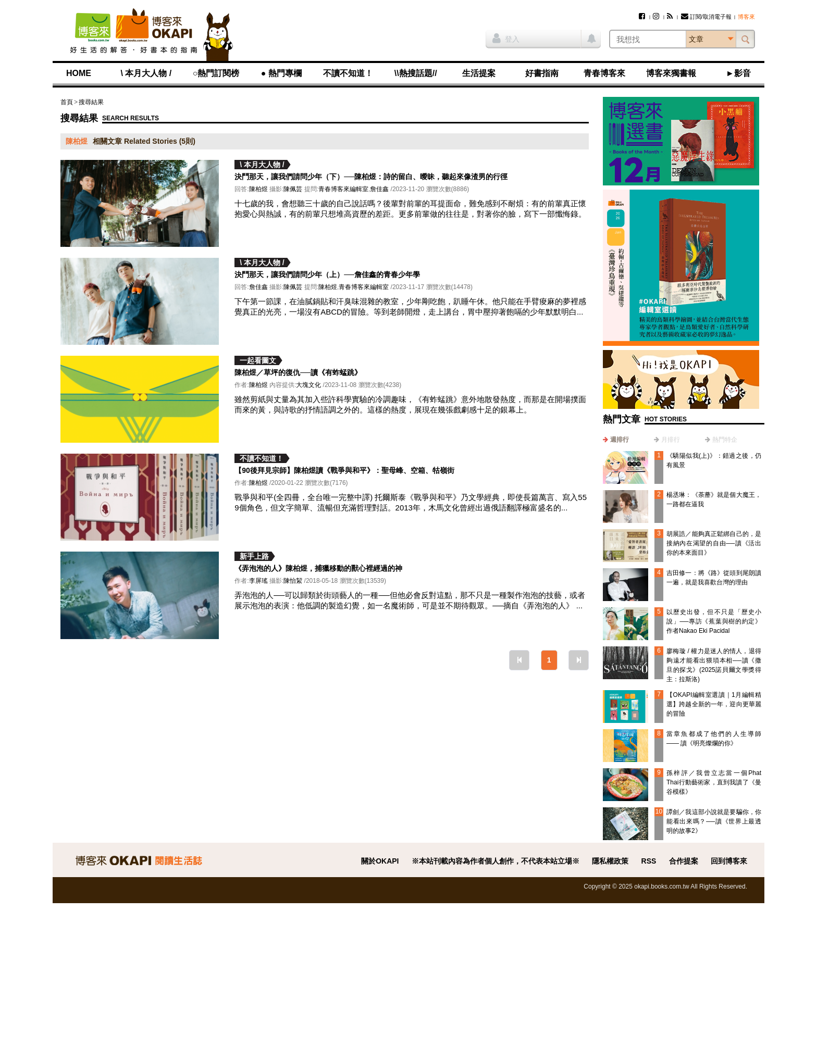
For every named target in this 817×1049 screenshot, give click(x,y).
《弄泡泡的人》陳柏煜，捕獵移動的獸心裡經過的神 (318, 568)
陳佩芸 (292, 189)
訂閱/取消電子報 (706, 17)
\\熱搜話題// (415, 73)
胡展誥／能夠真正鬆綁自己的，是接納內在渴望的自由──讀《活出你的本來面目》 (713, 543)
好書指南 (542, 73)
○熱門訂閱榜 (216, 73)
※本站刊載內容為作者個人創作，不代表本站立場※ (495, 861)
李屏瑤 (258, 580)
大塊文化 (308, 385)
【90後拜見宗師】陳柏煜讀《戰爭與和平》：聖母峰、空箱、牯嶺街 (344, 470)
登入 (505, 38)
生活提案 (479, 73)
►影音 (738, 73)
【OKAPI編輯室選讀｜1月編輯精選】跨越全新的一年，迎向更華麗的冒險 (713, 704)
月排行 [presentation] (670, 439)
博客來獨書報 (671, 73)
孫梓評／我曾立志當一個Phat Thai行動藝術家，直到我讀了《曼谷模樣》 (713, 782)
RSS (649, 861)
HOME (78, 73)
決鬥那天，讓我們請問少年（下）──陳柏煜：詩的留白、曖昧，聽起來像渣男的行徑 (370, 176)
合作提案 (683, 861)
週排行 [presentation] (619, 439)
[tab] (616, 439)
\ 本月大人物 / (145, 73)
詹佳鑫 (379, 189)
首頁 (66, 102)
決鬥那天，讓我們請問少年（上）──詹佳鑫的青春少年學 (327, 274)
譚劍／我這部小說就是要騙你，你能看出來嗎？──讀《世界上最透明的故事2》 (713, 821)
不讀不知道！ (348, 73)
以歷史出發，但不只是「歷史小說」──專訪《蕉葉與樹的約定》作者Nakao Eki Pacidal (713, 621)
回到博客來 (729, 861)
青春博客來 (604, 73)
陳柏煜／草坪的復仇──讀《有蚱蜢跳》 (298, 372)
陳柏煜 (258, 189)
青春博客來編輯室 (343, 189)
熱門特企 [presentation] (724, 439)
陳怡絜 (292, 580)
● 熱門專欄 (281, 73)
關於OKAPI (380, 861)
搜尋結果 (91, 102)
